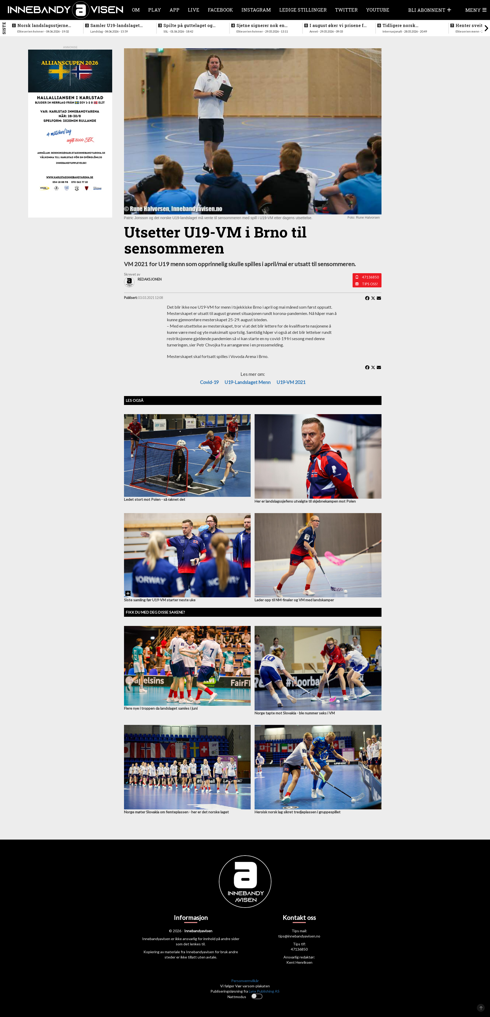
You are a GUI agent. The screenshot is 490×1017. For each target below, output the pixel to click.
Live (193, 10)
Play (154, 10)
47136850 (370, 277)
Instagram (256, 10)
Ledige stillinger (303, 10)
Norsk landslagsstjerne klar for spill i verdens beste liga (42, 25)
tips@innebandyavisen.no (299, 936)
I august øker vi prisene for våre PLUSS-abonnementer (339, 25)
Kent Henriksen (299, 962)
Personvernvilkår (245, 980)
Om (136, 10)
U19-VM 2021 (291, 382)
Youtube (377, 10)
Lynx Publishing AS (264, 991)
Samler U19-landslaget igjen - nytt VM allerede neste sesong (116, 25)
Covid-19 (209, 382)
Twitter (346, 10)
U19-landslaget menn (248, 382)
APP (174, 10)
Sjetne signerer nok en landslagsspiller (260, 25)
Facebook (220, 10)
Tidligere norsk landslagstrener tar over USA (409, 25)
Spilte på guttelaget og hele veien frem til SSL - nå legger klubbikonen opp (192, 25)
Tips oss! (370, 284)
